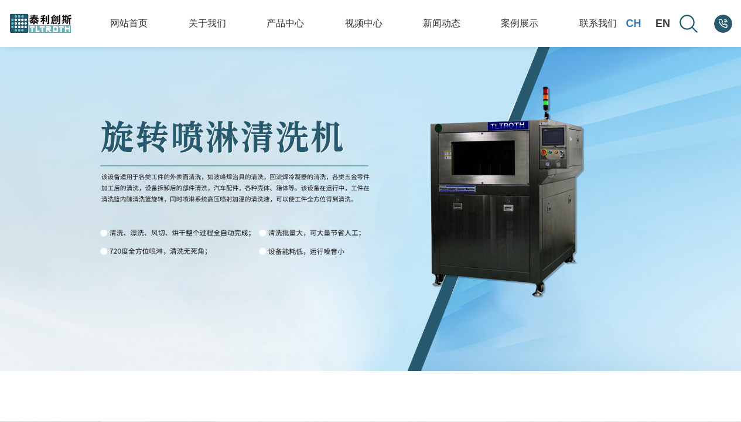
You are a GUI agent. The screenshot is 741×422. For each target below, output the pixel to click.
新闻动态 (441, 23)
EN (662, 23)
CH (633, 23)
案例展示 (519, 23)
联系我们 (598, 23)
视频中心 (364, 23)
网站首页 (129, 23)
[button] (601, 380)
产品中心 (285, 23)
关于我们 (207, 23)
